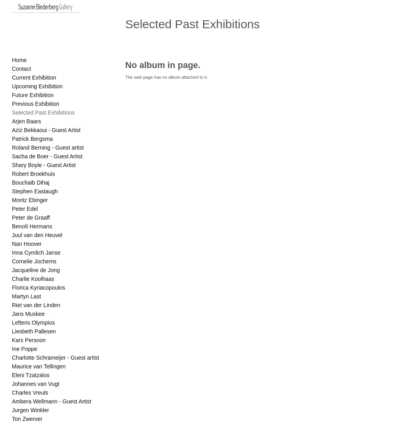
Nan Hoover (27, 244)
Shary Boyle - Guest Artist (44, 165)
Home (19, 60)
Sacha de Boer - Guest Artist (47, 156)
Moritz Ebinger (30, 200)
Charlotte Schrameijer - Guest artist (55, 357)
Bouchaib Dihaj (30, 182)
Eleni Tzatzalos (31, 375)
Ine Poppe (24, 349)
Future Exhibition (33, 95)
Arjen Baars (26, 121)
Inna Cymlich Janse (36, 252)
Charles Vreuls (30, 392)
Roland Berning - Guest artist (48, 147)
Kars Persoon (29, 340)
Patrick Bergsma (32, 139)
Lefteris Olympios (33, 322)
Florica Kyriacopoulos (38, 287)
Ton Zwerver (27, 419)
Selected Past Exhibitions (43, 112)
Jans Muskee (28, 314)
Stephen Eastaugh (35, 191)
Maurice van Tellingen (39, 366)
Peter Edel (25, 209)
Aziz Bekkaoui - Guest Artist (46, 130)
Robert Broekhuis (33, 174)
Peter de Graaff (31, 217)
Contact (21, 69)
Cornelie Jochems (34, 261)
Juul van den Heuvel (37, 235)
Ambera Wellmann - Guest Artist (51, 401)
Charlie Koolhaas (33, 279)
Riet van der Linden (36, 305)
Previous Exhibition (35, 104)
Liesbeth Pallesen (34, 331)
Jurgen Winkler (30, 410)
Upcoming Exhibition (37, 86)
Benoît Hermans (32, 226)
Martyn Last (26, 296)
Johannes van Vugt (35, 384)
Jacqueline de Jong (36, 270)
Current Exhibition (34, 77)
